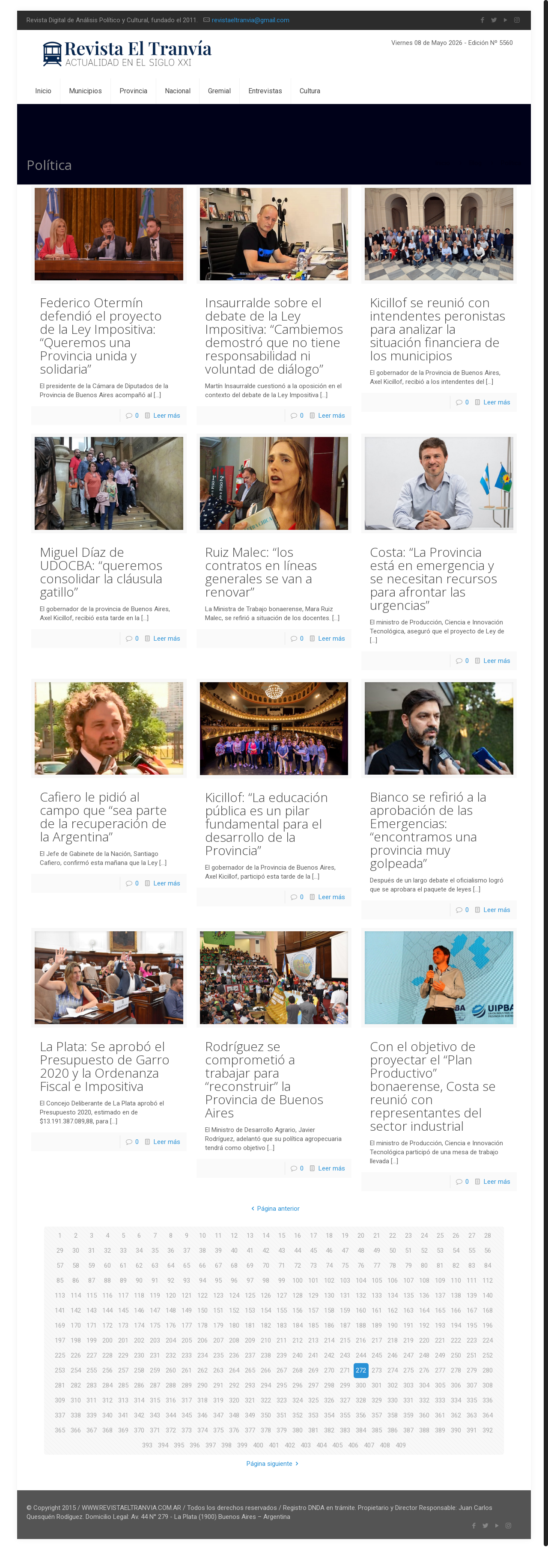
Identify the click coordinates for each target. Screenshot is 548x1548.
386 (392, 1428)
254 (76, 1369)
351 (282, 1413)
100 (297, 1279)
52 (424, 1249)
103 (345, 1279)
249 (440, 1354)
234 (202, 1354)
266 (266, 1369)
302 (392, 1384)
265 (250, 1369)
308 (487, 1384)
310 (76, 1398)
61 (123, 1264)
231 (155, 1354)
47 (345, 1249)
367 (91, 1428)
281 (60, 1384)
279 (472, 1369)
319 (218, 1398)
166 (456, 1309)
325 (313, 1398)
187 (345, 1324)
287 (155, 1384)
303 (408, 1384)
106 (392, 1279)
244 (361, 1354)
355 (345, 1413)
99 (281, 1279)
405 (337, 1443)
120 (171, 1294)
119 (155, 1294)
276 (424, 1369)
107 (408, 1279)
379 (282, 1428)
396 (195, 1443)
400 (258, 1443)
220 (424, 1339)
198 (76, 1339)
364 (487, 1413)
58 (75, 1264)
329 (377, 1398)
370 (139, 1428)
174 (139, 1324)
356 (361, 1413)
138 (456, 1294)
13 (250, 1234)
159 (345, 1309)
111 (472, 1279)
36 (170, 1249)
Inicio (442, 163)
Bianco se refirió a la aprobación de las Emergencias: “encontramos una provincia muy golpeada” (428, 829)
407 (369, 1443)
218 (392, 1339)
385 (377, 1428)
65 (186, 1264)
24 (424, 1234)
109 (440, 1279)
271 (345, 1369)
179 (218, 1324)
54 (456, 1249)
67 (218, 1264)
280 (487, 1369)
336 (487, 1398)
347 (218, 1413)
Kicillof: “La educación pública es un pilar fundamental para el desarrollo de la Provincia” (266, 822)
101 (313, 1279)
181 (250, 1324)
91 (155, 1279)
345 (187, 1413)
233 (187, 1354)
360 (424, 1413)
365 (60, 1428)
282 (76, 1384)
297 (313, 1384)
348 (234, 1413)
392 (487, 1428)
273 (377, 1369)
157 (313, 1309)
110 (456, 1279)
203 (155, 1339)
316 (171, 1398)
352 (297, 1413)
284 (107, 1384)
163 (408, 1309)
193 (440, 1324)
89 (123, 1279)
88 (107, 1279)
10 (202, 1234)
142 (76, 1309)
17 (313, 1234)
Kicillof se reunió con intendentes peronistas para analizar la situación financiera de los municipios (437, 328)
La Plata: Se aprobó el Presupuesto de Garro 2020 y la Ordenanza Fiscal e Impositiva (105, 1064)
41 (250, 1249)
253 (60, 1369)
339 (91, 1413)
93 (186, 1279)
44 (297, 1249)
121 (187, 1294)
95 (218, 1279)
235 (218, 1354)
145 (123, 1309)
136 (424, 1294)
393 (147, 1443)
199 (91, 1339)
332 (424, 1398)
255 (91, 1369)
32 (107, 1249)
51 (408, 1249)
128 (297, 1294)
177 (187, 1324)
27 (471, 1234)
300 (361, 1384)
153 (250, 1309)
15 (281, 1234)
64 (170, 1264)
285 (123, 1384)
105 (377, 1279)
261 (187, 1369)
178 (202, 1324)
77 (376, 1264)
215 (345, 1339)
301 (377, 1384)
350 (266, 1413)
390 (456, 1428)
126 (266, 1294)
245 (377, 1354)
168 (487, 1309)
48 (360, 1249)
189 (377, 1324)
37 (186, 1249)
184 (297, 1324)
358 (392, 1413)
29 (60, 1249)
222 (456, 1339)
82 (456, 1264)
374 (202, 1428)
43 (281, 1249)
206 (202, 1339)
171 (91, 1324)
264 (234, 1369)
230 (139, 1354)
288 (171, 1384)
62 (139, 1264)
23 (408, 1234)
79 (408, 1264)
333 (440, 1398)
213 (313, 1339)
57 (60, 1264)
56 (487, 1249)
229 (123, 1354)
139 (472, 1294)
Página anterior (274, 1207)
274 (392, 1369)
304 (424, 1384)
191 (408, 1324)
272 (361, 1369)
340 (107, 1413)
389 (440, 1428)
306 (456, 1384)
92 (170, 1279)
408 (385, 1443)
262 (202, 1369)
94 (202, 1279)
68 (234, 1264)
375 (218, 1428)
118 (139, 1294)
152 (234, 1309)
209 (250, 1339)
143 (91, 1309)
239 (282, 1354)
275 (408, 1369)
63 (155, 1264)
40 (234, 1249)
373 (187, 1428)
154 (266, 1309)
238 (266, 1354)
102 (329, 1279)
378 (266, 1428)
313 (123, 1398)
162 (392, 1309)
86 (75, 1279)
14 (265, 1234)
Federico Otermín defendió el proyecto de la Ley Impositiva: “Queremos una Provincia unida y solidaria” (101, 335)
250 (456, 1354)
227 (91, 1354)
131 (345, 1294)
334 (456, 1398)
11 (218, 1234)
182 (266, 1324)
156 (297, 1309)
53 (440, 1249)
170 (76, 1324)
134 (392, 1294)
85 (60, 1279)
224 (487, 1339)
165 (440, 1309)
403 (306, 1443)
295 (282, 1384)
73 (313, 1264)
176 (171, 1324)
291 (218, 1384)
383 (345, 1428)
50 (392, 1249)
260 (171, 1369)
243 (345, 1354)
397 (211, 1443)
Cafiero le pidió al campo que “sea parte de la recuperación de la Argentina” (103, 815)
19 (345, 1234)
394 (163, 1443)
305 (440, 1384)
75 (345, 1264)
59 (91, 1264)
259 (155, 1369)
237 (250, 1354)
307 (472, 1384)
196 (487, 1324)
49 (376, 1249)
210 (266, 1339)
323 (282, 1398)
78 (392, 1264)
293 (250, 1384)
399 (242, 1443)
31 (91, 1249)
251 (472, 1354)
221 (440, 1339)
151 (218, 1309)
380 (297, 1428)
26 (456, 1234)
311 (91, 1398)
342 (139, 1413)
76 (360, 1264)
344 (171, 1413)
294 (266, 1384)
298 (329, 1384)
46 (329, 1249)
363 (472, 1413)
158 (329, 1309)
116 (107, 1294)
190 (392, 1324)
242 (329, 1354)
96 (234, 1279)
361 (440, 1413)
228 (107, 1354)
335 (472, 1398)
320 (234, 1398)
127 (282, 1294)
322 (266, 1398)
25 (440, 1234)
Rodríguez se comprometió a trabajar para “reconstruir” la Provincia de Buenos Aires (264, 1078)
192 (424, 1324)
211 (282, 1339)
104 (361, 1279)
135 (408, 1294)
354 (329, 1413)
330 (392, 1398)
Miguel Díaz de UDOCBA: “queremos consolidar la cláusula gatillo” (101, 571)
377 (250, 1428)
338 (76, 1413)
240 (297, 1354)
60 (107, 1264)
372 (171, 1428)
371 (155, 1428)
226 (76, 1354)
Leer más (167, 415)
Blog (475, 163)
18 (329, 1234)
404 (321, 1443)
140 (487, 1294)
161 (377, 1309)
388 (424, 1428)
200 (107, 1339)
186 (329, 1324)
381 (313, 1428)
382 (329, 1428)
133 (377, 1294)
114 (76, 1294)
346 (202, 1413)
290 (202, 1384)
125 (250, 1294)
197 (60, 1339)
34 (139, 1249)
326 (329, 1398)
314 (139, 1398)
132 (361, 1294)
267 (282, 1369)
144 (107, 1309)
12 (234, 1234)
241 (313, 1354)
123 (218, 1294)
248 (424, 1354)
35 (155, 1249)
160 (361, 1309)
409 (401, 1443)
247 (408, 1354)
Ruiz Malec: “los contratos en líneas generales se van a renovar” (261, 571)
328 (361, 1398)
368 (107, 1428)
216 (361, 1339)
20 (360, 1234)
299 (345, 1384)
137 (440, 1294)
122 (202, 1294)
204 (171, 1339)
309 (60, 1398)
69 (250, 1264)
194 (456, 1324)
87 (91, 1279)
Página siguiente (274, 1462)
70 (265, 1264)
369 (123, 1428)
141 (60, 1309)
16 (297, 1234)
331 (408, 1398)
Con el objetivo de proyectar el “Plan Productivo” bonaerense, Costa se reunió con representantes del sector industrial (433, 1084)
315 (155, 1398)
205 (187, 1339)
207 (218, 1339)
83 (471, 1264)
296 (297, 1384)
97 (250, 1279)
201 (123, 1339)
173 (123, 1324)
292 (234, 1384)
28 (487, 1234)
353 (313, 1413)
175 (155, 1324)
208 (234, 1339)
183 (282, 1324)
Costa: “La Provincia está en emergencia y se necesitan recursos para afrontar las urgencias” (433, 577)
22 (392, 1234)
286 (139, 1384)
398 (226, 1443)
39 (218, 1249)
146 (139, 1309)
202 (139, 1339)
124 (234, 1294)
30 (75, 1249)
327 (345, 1398)
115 (91, 1294)
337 (60, 1413)
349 (250, 1413)
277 (440, 1369)
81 (440, 1264)
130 (329, 1294)
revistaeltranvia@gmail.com (250, 20)
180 (234, 1324)
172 (107, 1324)
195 (472, 1324)
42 (265, 1249)
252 (487, 1354)
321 (250, 1398)
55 (471, 1249)
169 (60, 1324)
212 (297, 1339)
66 (202, 1264)
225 (60, 1354)
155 (282, 1309)
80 (424, 1264)
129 (313, 1294)
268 (297, 1369)
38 (202, 1249)
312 (107, 1398)
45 (313, 1249)
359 (408, 1413)
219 (408, 1339)
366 (76, 1428)
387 (408, 1428)
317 (187, 1398)
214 (329, 1339)
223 (472, 1339)
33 (123, 1249)
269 (313, 1369)
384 (361, 1428)
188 (361, 1324)
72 (297, 1264)
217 (377, 1339)
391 (472, 1428)
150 (202, 1309)
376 (234, 1428)
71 (281, 1264)
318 (202, 1398)
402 (290, 1443)
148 (171, 1309)
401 (274, 1443)
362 (456, 1413)
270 (329, 1369)
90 (139, 1279)
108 (424, 1279)
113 (60, 1294)
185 (313, 1324)
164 (424, 1309)
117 (123, 1294)
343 (155, 1413)
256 (107, 1369)
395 (179, 1443)
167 (472, 1309)
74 (329, 1264)
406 (353, 1443)
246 (392, 1354)
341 (123, 1413)
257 (123, 1369)
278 (456, 1369)
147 (155, 1309)
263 (218, 1369)
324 (297, 1398)
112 (487, 1279)
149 (187, 1309)
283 (91, 1384)
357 (377, 1413)
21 (376, 1234)
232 (171, 1354)
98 (265, 1279)
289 (187, 1384)
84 (487, 1264)
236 (234, 1354)
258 (139, 1369)
